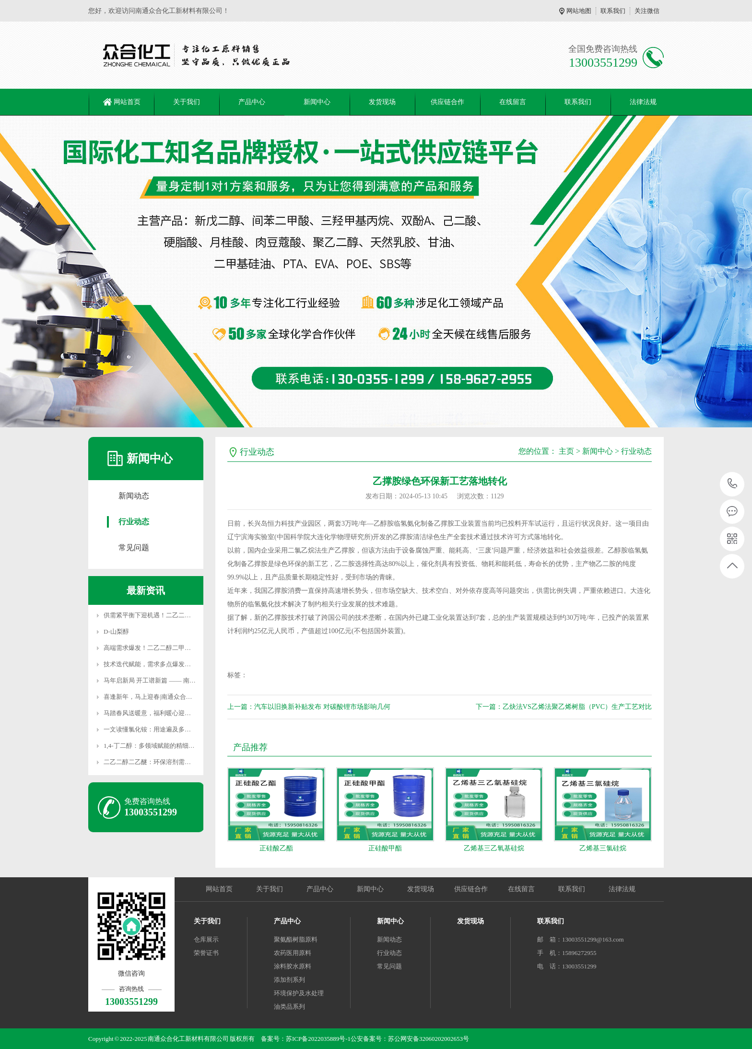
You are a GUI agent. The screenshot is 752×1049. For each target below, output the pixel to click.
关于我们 (186, 102)
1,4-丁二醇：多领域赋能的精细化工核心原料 (165, 745)
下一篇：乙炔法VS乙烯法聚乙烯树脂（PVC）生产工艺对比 (564, 706)
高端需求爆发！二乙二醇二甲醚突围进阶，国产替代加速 (181, 647)
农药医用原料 (292, 952)
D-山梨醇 (116, 631)
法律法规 (643, 102)
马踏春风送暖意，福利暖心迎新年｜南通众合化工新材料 (181, 713)
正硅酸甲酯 (385, 848)
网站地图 (578, 10)
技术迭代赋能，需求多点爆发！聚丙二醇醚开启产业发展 (181, 664)
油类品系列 (289, 1006)
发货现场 (382, 102)
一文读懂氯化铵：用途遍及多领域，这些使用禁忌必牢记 (181, 729)
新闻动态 (133, 496)
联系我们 (612, 10)
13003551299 (732, 483)
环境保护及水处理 (299, 993)
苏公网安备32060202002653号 (428, 1038)
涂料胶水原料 (292, 966)
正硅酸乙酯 (276, 848)
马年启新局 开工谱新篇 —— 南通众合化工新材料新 (175, 680)
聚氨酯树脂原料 (295, 939)
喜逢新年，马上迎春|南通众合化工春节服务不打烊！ (176, 696)
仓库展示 (206, 939)
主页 (566, 451)
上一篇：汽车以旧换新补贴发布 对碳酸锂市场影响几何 (308, 706)
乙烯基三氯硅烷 (602, 848)
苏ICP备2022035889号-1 (318, 1038)
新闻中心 (317, 102)
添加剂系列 (289, 979)
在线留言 (512, 102)
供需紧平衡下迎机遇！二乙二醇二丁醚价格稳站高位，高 (181, 615)
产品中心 (251, 102)
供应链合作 (447, 102)
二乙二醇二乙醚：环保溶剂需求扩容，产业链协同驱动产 (181, 762)
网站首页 (127, 102)
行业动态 (133, 522)
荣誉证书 (206, 952)
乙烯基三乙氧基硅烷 (494, 848)
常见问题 (133, 547)
